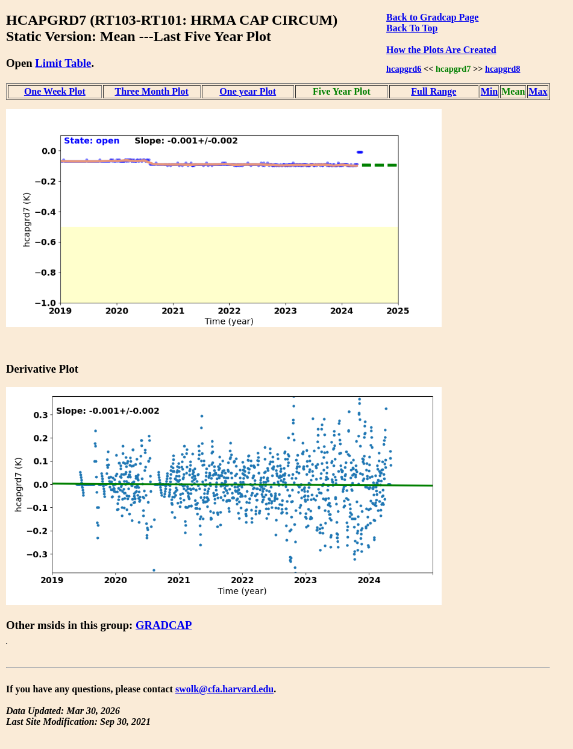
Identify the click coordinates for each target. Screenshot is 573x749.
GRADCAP (164, 625)
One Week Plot (55, 91)
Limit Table (63, 63)
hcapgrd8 (502, 69)
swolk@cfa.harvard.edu (224, 689)
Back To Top (411, 28)
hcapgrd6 (403, 69)
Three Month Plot (151, 91)
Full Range (433, 91)
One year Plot (247, 91)
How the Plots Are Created (441, 50)
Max (537, 91)
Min (489, 91)
